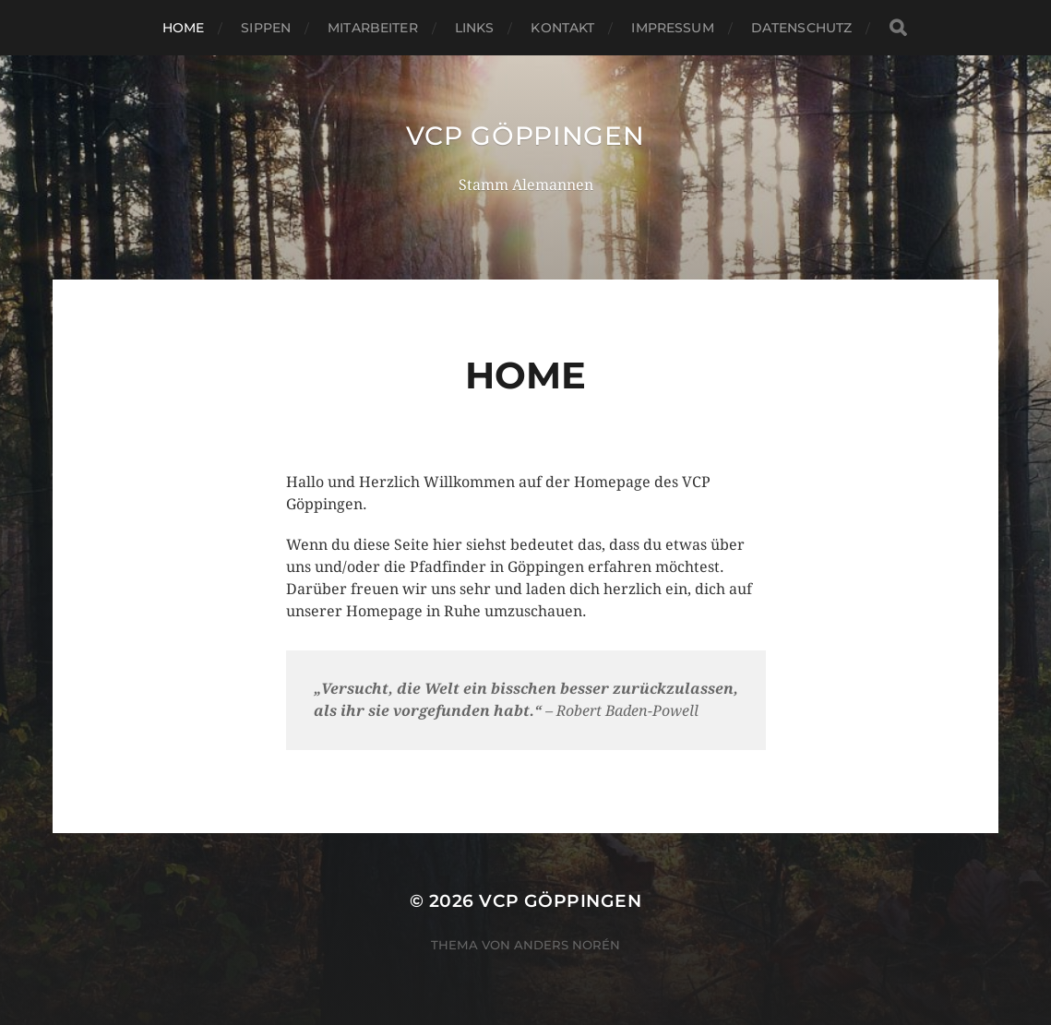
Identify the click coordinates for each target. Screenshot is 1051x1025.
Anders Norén (567, 944)
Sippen (266, 27)
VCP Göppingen (525, 135)
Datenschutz (802, 27)
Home (183, 27)
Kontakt (562, 27)
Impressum (672, 27)
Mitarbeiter (373, 27)
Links (475, 27)
